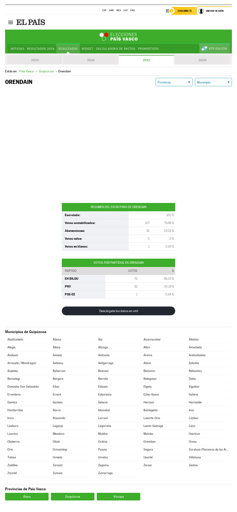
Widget (87, 48)
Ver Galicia (218, 48)
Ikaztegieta (150, 410)
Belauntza (195, 371)
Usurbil (148, 457)
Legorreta (104, 426)
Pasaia (102, 449)
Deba (192, 378)
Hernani (148, 402)
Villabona (195, 457)
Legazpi (58, 426)
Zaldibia (12, 465)
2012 (146, 60)
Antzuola (103, 355)
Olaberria (13, 441)
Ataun (147, 363)
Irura (10, 418)
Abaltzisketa (15, 339)
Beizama (149, 371)
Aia (100, 339)
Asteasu (58, 363)
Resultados (68, 48)
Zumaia (57, 473)
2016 (90, 60)
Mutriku (148, 433)
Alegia (11, 347)
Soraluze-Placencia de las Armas (209, 449)
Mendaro (58, 433)
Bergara (58, 378)
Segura (148, 449)
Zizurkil (12, 473)
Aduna (57, 339)
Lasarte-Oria (151, 418)
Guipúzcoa (72, 496)
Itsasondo (59, 418)
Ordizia (102, 441)
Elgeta (147, 386)
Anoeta (57, 355)
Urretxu (103, 457)
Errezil (57, 394)
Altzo (146, 347)
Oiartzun (194, 433)
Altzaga (103, 347)
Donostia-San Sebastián (23, 386)
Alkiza (56, 347)
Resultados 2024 (40, 48)
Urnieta (57, 457)
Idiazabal (104, 410)
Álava (27, 496)
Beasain (103, 371)
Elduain (103, 386)
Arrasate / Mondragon (21, 363)
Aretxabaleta (197, 355)
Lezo (192, 426)
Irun (191, 410)
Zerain (147, 465)
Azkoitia (194, 363)
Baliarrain (59, 371)
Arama (147, 355)
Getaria (103, 402)
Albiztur (194, 339)
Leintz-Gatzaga (153, 426)
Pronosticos (148, 48)
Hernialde (195, 402)
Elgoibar (194, 386)
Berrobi (103, 378)
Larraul (103, 418)
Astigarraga (105, 363)
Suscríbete (185, 10)
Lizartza (12, 433)
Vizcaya (118, 496)
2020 (35, 60)
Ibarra (57, 410)
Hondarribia (15, 410)
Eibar (56, 386)
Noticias (17, 48)
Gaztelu (57, 402)
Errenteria (14, 394)
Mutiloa (103, 433)
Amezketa (195, 347)
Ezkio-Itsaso (151, 394)
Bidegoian (149, 378)
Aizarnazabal (151, 339)
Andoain (12, 355)
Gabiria (193, 394)
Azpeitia (12, 371)
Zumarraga (105, 473)
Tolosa (11, 457)
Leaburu (12, 426)
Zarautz (58, 465)
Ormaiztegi (60, 449)
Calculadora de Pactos (115, 48)
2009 (202, 60)
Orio (10, 449)
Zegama (103, 465)
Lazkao (193, 418)
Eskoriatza (105, 394)
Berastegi (13, 378)
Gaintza (12, 402)
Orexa (193, 441)
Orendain (149, 441)
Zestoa (193, 465)
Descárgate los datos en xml (118, 311)
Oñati (56, 441)
